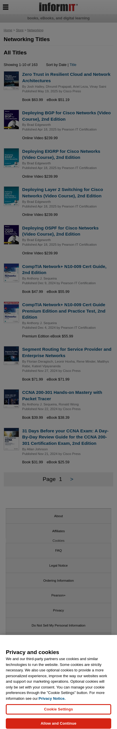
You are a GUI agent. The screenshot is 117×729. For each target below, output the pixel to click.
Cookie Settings (58, 712)
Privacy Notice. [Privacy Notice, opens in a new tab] (52, 701)
